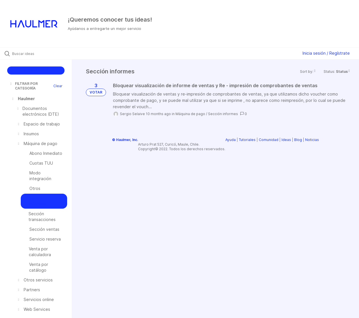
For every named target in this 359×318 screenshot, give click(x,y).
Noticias (312, 140)
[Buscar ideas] (43, 53)
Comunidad (268, 140)
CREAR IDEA (36, 70)
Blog (298, 140)
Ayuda (230, 140)
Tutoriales (247, 140)
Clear (58, 86)
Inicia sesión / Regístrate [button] (326, 53)
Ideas (286, 140)
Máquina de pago (190, 114)
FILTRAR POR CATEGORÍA (23, 85)
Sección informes (223, 114)
